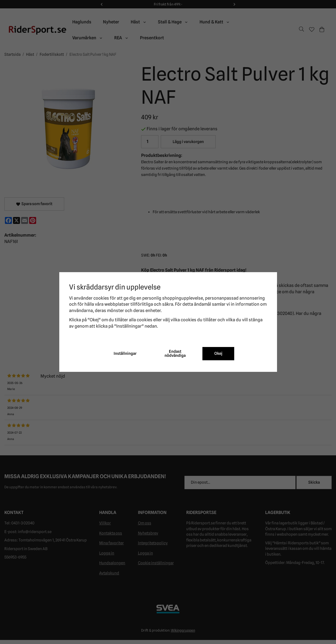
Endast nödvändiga (175, 353)
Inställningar (125, 353)
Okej (218, 353)
